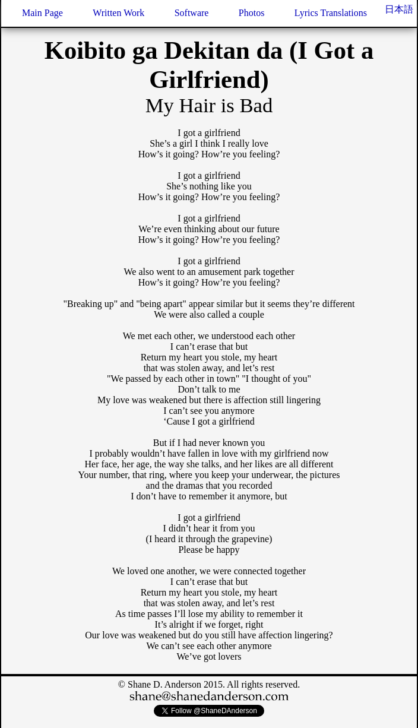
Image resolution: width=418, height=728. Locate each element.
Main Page (42, 13)
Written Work (118, 13)
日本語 (399, 9)
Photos (252, 13)
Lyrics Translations (330, 13)
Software (192, 13)
